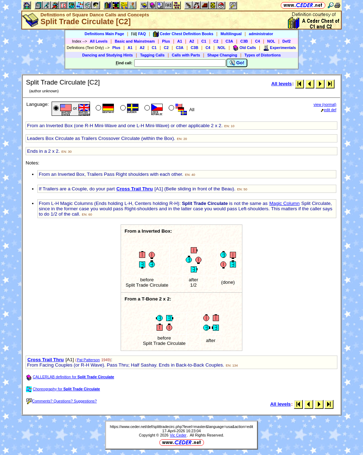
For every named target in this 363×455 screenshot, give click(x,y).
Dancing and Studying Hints (107, 55)
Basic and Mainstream (135, 41)
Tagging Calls (152, 55)
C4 (257, 41)
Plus (166, 41)
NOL (271, 41)
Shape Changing (222, 55)
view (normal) (325, 104)
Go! (236, 63)
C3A (229, 41)
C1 (203, 41)
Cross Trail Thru (134, 188)
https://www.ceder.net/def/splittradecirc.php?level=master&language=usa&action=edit (181, 426)
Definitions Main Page (104, 34)
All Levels (98, 41)
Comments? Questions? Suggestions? (61, 401)
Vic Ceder (178, 435)
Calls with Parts (186, 55)
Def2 (287, 41)
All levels (281, 83)
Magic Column (284, 203)
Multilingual (231, 34)
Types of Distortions (262, 55)
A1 (179, 41)
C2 (216, 41)
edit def (328, 110)
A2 (191, 41)
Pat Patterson (88, 360)
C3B (244, 41)
